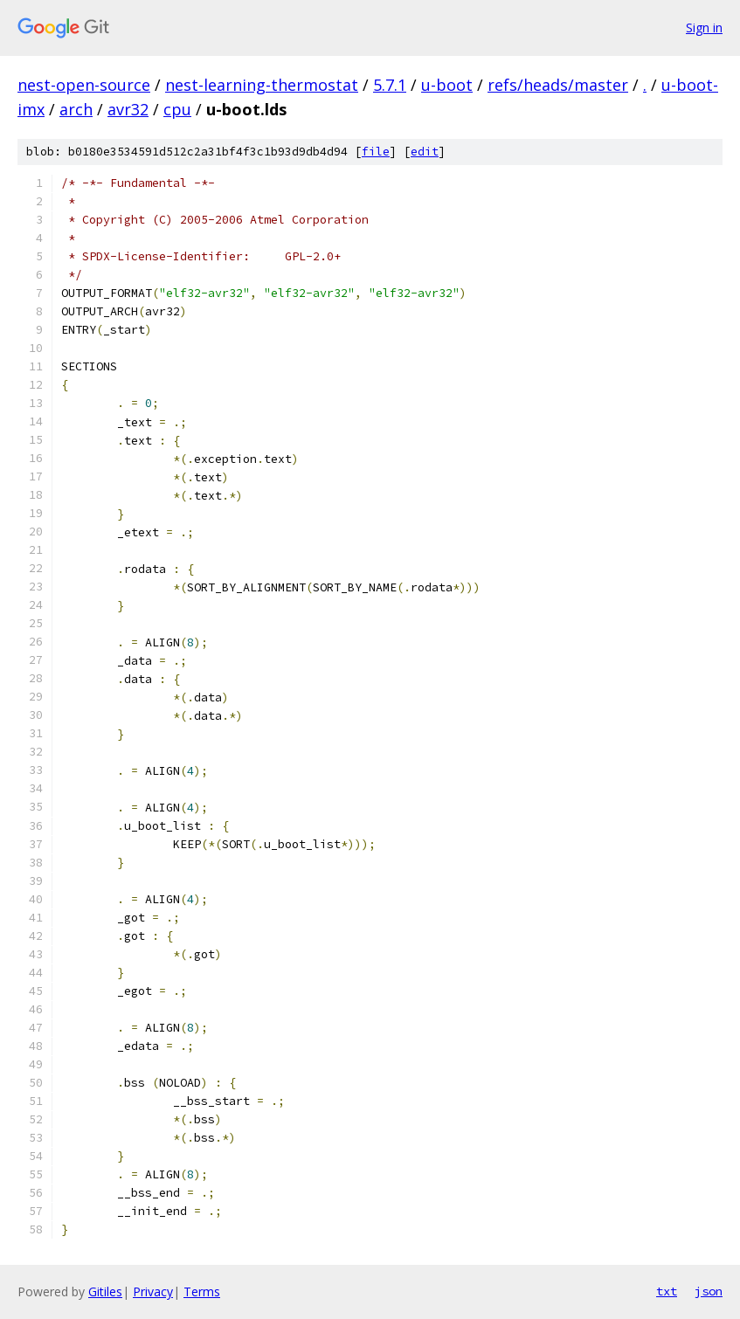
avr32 (128, 109)
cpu (177, 109)
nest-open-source (83, 84)
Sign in (704, 27)
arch (76, 109)
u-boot (447, 84)
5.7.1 (389, 84)
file (376, 151)
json (709, 1291)
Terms (201, 1291)
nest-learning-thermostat (261, 84)
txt (666, 1291)
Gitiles (105, 1291)
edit (425, 151)
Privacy (153, 1291)
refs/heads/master (558, 84)
